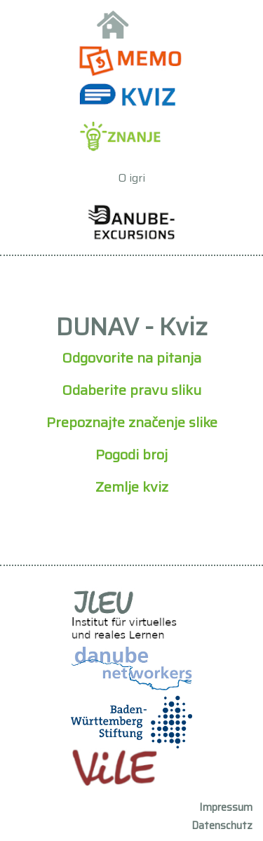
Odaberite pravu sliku (131, 390)
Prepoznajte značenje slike (131, 422)
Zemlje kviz (131, 487)
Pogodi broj (131, 454)
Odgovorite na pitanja (131, 358)
